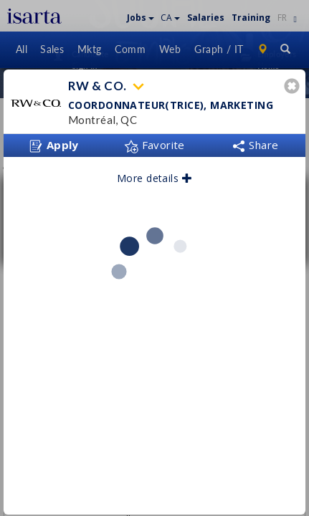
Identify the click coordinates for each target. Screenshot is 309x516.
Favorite (154, 140)
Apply (54, 140)
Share (255, 140)
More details (154, 173)
